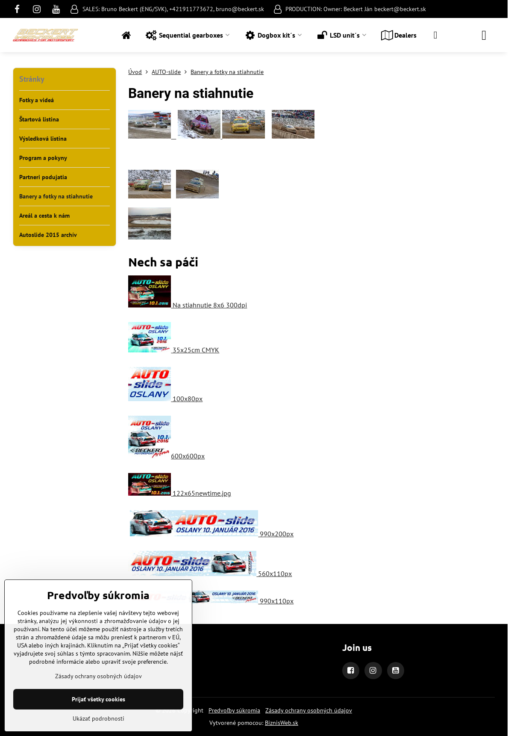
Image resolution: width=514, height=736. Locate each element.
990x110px (212, 601)
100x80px (165, 398)
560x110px (210, 573)
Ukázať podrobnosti (98, 718)
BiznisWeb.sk (281, 723)
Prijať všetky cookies (98, 699)
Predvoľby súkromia (234, 710)
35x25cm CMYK (173, 350)
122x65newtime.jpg (179, 493)
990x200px (212, 533)
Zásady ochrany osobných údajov (308, 710)
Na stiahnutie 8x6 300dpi (187, 305)
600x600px (166, 456)
